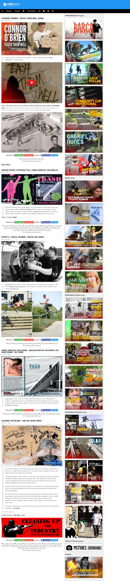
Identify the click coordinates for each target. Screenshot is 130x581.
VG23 (16, 414)
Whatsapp (20, 155)
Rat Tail (10, 546)
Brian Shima (42, 228)
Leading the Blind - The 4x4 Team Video (21, 421)
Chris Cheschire (41, 548)
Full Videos (31, 11)
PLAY (21, 60)
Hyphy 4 (16, 343)
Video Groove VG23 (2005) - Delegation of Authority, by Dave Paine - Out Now (30, 351)
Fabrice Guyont (29, 548)
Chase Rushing (20, 228)
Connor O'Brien (26, 159)
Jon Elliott (51, 228)
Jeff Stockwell (30, 546)
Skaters (9, 11)
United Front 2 (18, 226)
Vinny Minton (25, 343)
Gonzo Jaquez (55, 226)
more (81, 15)
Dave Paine (8, 399)
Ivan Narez (8, 284)
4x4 (5, 546)
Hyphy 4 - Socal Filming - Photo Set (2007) (22, 237)
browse (81, 541)
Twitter (55, 155)
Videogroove (9, 414)
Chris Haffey (37, 230)
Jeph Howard (56, 414)
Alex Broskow (47, 230)
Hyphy (10, 343)
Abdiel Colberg (19, 546)
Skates (17, 11)
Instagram (30, 155)
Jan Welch (26, 207)
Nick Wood (45, 226)
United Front (8, 226)
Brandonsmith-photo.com (17, 286)
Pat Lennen (28, 543)
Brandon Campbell (25, 230)
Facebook (46, 155)
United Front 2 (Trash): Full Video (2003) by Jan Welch (29, 170)
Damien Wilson (8, 228)
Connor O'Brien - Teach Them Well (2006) (22, 18)
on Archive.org (14, 288)
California (54, 343)
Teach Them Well (38, 159)
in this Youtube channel (44, 110)
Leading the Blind (9, 543)
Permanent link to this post (32, 161)
